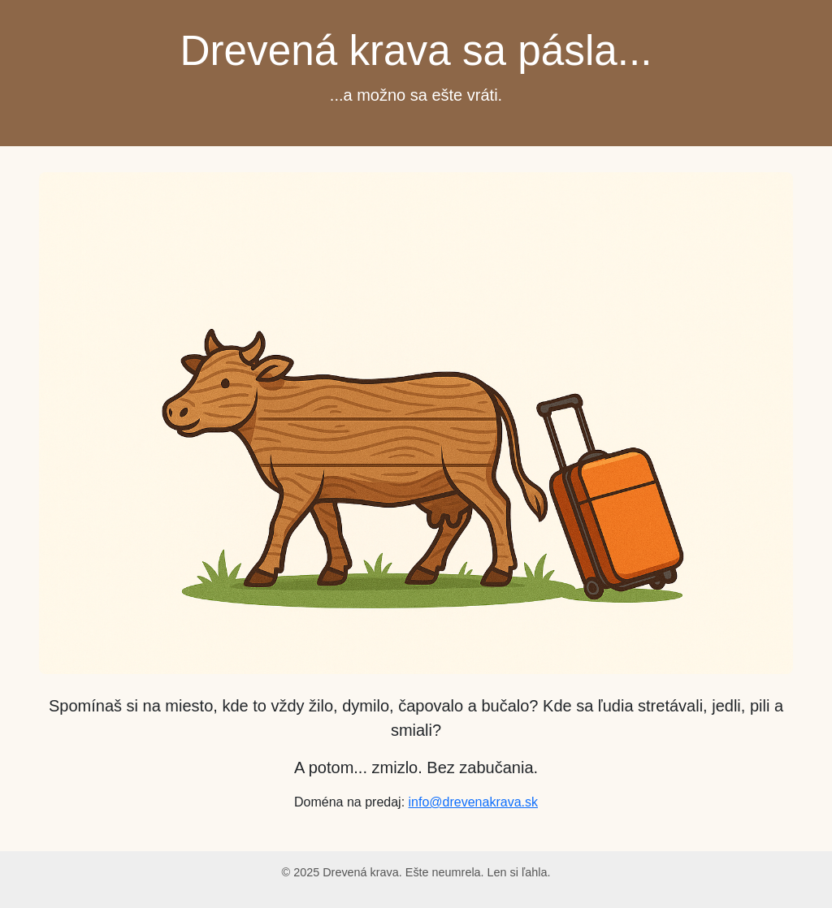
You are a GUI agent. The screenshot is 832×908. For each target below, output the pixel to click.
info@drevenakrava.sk (473, 802)
